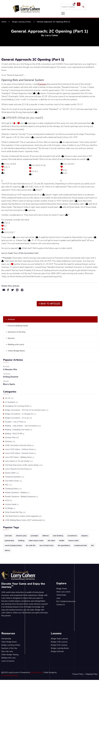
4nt (92, 545)
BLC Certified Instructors (65, 601)
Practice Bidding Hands (18, 325)
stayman (84, 536)
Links (58, 598)
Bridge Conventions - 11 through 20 (20, 414)
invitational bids (80, 545)
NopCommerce (36, 672)
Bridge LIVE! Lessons (59, 642)
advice (7, 550)
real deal (8, 536)
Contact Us (60, 604)
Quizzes (11, 338)
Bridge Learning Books (60, 648)
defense (45, 536)
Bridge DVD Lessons (59, 645)
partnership (9, 540)
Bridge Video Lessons (59, 639)
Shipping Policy (92, 674)
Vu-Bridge (10, 508)
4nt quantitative (64, 545)
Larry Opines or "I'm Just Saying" (19, 461)
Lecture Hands (12, 504)
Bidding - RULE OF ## (14, 433)
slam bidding (58, 536)
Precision (42, 84)
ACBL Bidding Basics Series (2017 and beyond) (25, 520)
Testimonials (61, 595)
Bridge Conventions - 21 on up (18, 418)
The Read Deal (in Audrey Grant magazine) (23, 516)
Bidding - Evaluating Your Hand (18, 429)
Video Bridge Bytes (16, 351)
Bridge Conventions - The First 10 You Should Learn (26, 410)
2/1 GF (9, 398)
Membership (6, 639)
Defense (10, 441)
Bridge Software (57, 651)
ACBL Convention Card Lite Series (19, 445)
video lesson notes (36, 540)
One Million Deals (13, 481)
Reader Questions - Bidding (17, 492)
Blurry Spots (9, 384)
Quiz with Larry (7, 651)
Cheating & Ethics (13, 489)
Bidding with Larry (8, 658)
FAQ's (8, 500)
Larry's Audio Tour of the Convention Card (19, 253)
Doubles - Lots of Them (15, 422)
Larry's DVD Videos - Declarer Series (20, 453)
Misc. (8, 485)
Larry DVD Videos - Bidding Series (19, 457)
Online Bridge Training (9, 654)
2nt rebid (51, 540)
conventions (72, 536)
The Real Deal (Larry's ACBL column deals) (24, 465)
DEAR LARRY (12, 473)
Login (78, 4)
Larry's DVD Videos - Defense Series (20, 449)
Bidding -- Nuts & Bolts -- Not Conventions (23, 426)
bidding (21, 540)
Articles (11, 319)
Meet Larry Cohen (63, 592)
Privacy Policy (77, 674)
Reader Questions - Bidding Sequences (21, 496)
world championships (13, 545)
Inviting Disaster (10, 377)
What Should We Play (15, 512)
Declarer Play (12, 437)
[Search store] (73, 6)
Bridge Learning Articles (21, 22)
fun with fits (30, 545)
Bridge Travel (61, 588)
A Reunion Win (10, 369)
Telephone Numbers (14, 477)
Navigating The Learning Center (18, 406)
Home (3, 22)
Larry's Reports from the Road (18, 469)
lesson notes (73, 540)
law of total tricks (46, 545)
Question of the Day (16, 332)
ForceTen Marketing (9, 675)
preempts (34, 536)
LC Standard (11, 402)
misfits (61, 540)
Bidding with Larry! (16, 344)
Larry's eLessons (7, 661)
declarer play (21, 536)
